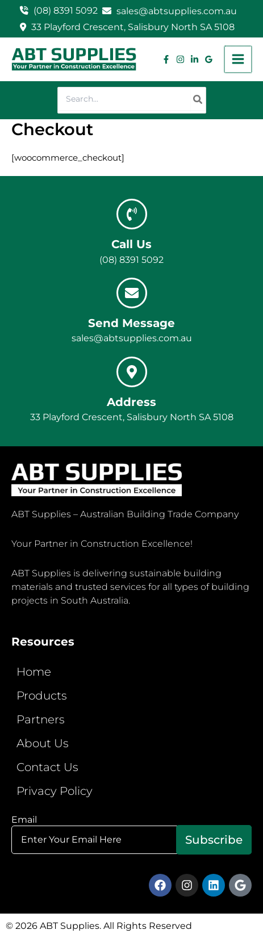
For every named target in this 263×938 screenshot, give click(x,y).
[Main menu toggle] (239, 60)
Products (41, 695)
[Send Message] (131, 293)
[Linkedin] (195, 59)
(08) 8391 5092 (66, 10)
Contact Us (47, 767)
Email (131, 837)
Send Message (131, 323)
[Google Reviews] (210, 59)
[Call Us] (131, 214)
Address (131, 402)
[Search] (198, 100)
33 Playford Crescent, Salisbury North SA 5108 (133, 27)
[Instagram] (181, 59)
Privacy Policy (54, 791)
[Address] (131, 372)
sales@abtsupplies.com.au (176, 11)
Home (33, 672)
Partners (40, 719)
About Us (42, 743)
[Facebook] (167, 59)
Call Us (131, 244)
